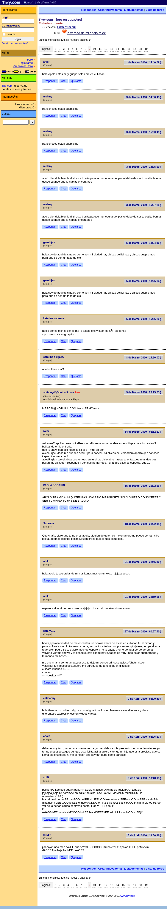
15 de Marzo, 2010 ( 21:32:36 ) (143, 485)
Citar (63, 81)
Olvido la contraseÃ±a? (15, 43)
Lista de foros (155, 9)
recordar (11, 34)
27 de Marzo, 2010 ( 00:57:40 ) (143, 631)
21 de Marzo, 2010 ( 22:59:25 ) (143, 596)
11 (100, 48)
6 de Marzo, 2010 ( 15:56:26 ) (143, 319)
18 (140, 48)
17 (134, 48)
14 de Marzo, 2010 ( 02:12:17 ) (143, 431)
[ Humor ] (28, 2)
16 (129, 48)
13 (111, 48)
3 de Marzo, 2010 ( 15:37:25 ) (143, 205)
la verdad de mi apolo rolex (86, 33)
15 (123, 48)
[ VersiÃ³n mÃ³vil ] (45, 2)
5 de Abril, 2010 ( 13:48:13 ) (144, 778)
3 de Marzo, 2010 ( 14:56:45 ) (143, 97)
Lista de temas (134, 9)
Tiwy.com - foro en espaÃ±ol (60, 19)
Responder (88, 9)
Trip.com (7, 85)
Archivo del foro (23, 66)
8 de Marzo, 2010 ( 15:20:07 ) (143, 357)
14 (117, 48)
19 (146, 48)
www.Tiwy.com (127, 896)
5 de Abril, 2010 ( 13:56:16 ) (144, 835)
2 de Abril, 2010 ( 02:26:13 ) (144, 736)
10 (94, 48)
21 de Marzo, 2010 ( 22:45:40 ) (143, 561)
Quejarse (76, 81)
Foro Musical (66, 27)
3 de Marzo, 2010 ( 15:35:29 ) (143, 166)
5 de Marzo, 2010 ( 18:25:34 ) (143, 281)
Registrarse (26, 62)
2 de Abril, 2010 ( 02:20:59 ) (144, 698)
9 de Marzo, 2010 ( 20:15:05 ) (143, 392)
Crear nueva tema (110, 9)
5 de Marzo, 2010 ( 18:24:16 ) (143, 242)
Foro (30, 59)
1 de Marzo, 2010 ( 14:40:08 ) (143, 62)
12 (106, 48)
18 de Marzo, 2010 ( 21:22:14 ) (143, 524)
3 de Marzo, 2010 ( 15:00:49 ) (143, 132)
